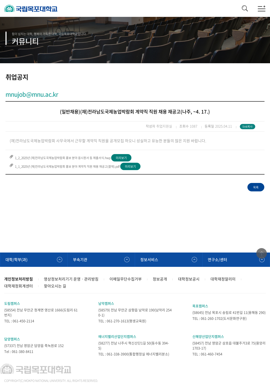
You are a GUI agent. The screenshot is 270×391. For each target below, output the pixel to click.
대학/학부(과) (16, 259)
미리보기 (121, 158)
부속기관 (80, 259)
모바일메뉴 (261, 8)
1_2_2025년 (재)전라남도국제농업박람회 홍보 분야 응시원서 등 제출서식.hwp (63, 158)
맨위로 (261, 253)
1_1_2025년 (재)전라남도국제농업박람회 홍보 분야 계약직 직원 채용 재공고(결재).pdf (67, 166)
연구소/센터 (217, 259)
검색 (244, 8)
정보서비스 (149, 259)
